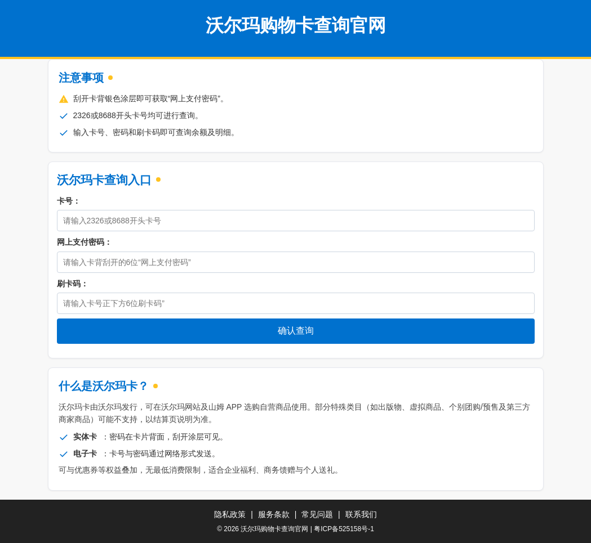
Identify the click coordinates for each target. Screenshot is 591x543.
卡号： (69, 200)
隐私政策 (230, 514)
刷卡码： (72, 283)
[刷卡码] (296, 303)
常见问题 (317, 514)
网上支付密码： (84, 241)
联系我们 (361, 514)
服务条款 (274, 514)
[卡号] (296, 220)
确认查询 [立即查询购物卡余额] (296, 330)
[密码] (296, 262)
